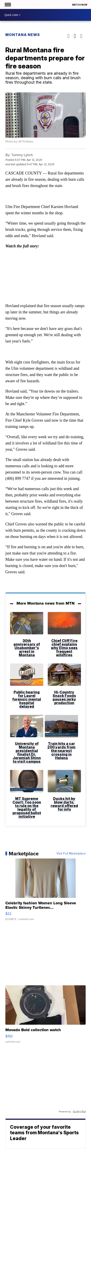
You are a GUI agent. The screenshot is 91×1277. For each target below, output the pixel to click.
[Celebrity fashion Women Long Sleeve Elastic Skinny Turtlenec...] (45, 891)
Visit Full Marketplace (71, 853)
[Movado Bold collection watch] (45, 1016)
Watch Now (80, 4)
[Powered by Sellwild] (79, 1111)
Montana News (22, 34)
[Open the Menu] (7, 4)
